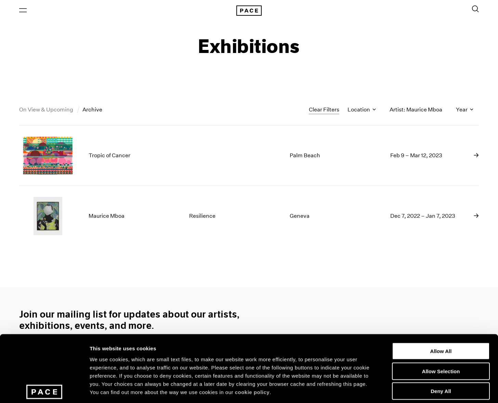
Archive (92, 110)
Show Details (359, 389)
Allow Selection (441, 325)
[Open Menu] (23, 11)
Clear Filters (324, 110)
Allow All (441, 305)
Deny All (441, 345)
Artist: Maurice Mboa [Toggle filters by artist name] (416, 110)
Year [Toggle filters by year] (464, 110)
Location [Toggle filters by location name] (362, 110)
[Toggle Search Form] (475, 9)
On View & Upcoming (46, 110)
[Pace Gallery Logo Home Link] (249, 11)
